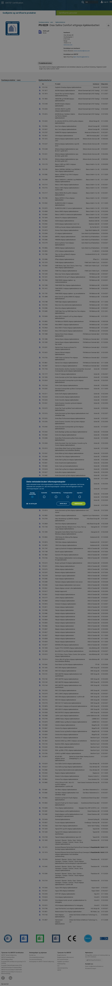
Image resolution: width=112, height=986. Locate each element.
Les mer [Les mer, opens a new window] (41, 488)
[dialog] (56, 492)
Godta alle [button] (78, 503)
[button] (31, 503)
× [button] (87, 479)
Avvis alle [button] (63, 503)
